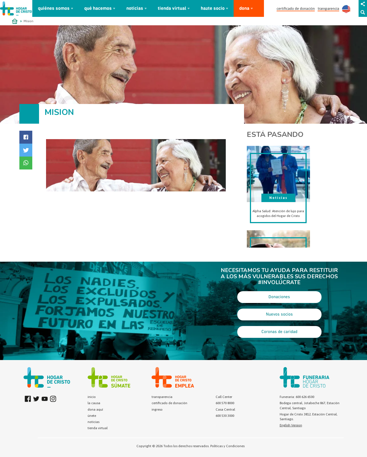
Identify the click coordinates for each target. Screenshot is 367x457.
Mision (28, 21)
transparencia (328, 8)
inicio (92, 397)
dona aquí (95, 409)
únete (92, 416)
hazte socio (213, 8)
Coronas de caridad (279, 332)
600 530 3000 (225, 416)
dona (244, 8)
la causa (94, 403)
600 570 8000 (225, 403)
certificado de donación (296, 8)
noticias (134, 8)
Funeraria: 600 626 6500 (297, 397)
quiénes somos (54, 8)
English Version (291, 425)
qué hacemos (98, 8)
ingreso (157, 409)
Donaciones (279, 297)
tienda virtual (172, 8)
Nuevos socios (279, 314)
